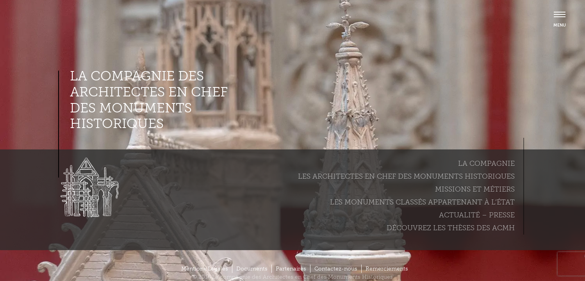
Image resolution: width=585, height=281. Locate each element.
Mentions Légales (204, 268)
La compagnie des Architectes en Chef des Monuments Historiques (149, 100)
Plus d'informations (41, 254)
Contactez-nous (335, 268)
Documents (252, 268)
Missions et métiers (475, 189)
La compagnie (486, 163)
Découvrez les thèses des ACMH (451, 228)
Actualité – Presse (477, 215)
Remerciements (387, 268)
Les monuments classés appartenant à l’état (422, 202)
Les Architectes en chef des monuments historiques (406, 176)
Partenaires (291, 268)
